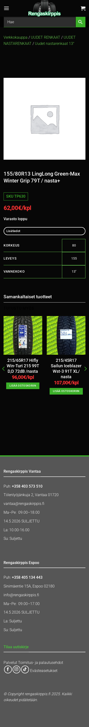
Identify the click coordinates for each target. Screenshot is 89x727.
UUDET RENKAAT (45, 37)
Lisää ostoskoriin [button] (22, 385)
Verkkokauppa (16, 37)
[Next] (85, 378)
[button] (6, 8)
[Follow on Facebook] (8, 669)
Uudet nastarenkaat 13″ (54, 43)
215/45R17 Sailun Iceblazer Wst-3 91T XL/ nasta (66, 368)
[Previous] (4, 378)
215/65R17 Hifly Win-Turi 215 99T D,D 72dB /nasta (23, 366)
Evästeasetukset (43, 671)
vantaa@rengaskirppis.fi (24, 503)
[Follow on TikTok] (25, 669)
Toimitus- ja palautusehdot (40, 662)
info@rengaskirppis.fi (21, 595)
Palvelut (10, 662)
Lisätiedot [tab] (13, 231)
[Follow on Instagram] (16, 669)
